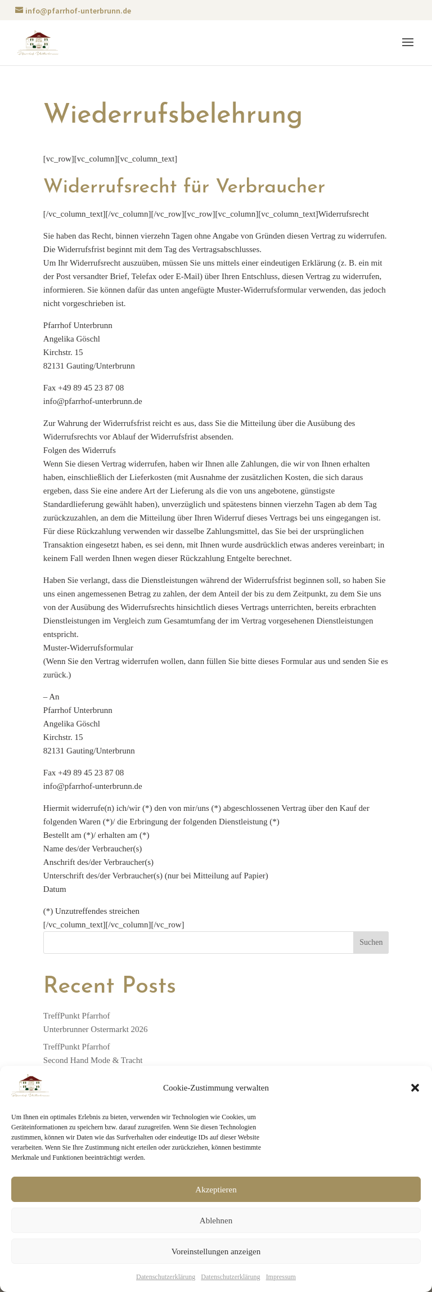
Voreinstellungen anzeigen (216, 1251)
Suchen (370, 942)
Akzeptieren (215, 1189)
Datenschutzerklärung (165, 1277)
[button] (415, 1087)
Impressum (281, 1277)
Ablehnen (216, 1220)
